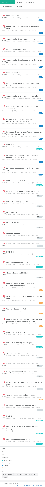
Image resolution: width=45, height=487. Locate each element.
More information (10, 18)
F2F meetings (6, 463)
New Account (8, 6)
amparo (5, 477)
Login (19, 6)
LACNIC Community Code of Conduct (24, 485)
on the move (28, 474)
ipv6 (4, 474)
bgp (21, 474)
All (3, 454)
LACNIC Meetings (7, 460)
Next (3, 451)
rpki (35, 474)
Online (4, 468)
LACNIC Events (7, 2)
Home (19, 2)
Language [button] (30, 2)
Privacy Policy (38, 485)
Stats (33, 18)
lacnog (10, 474)
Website (39, 18)
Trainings (5, 465)
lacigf (16, 474)
